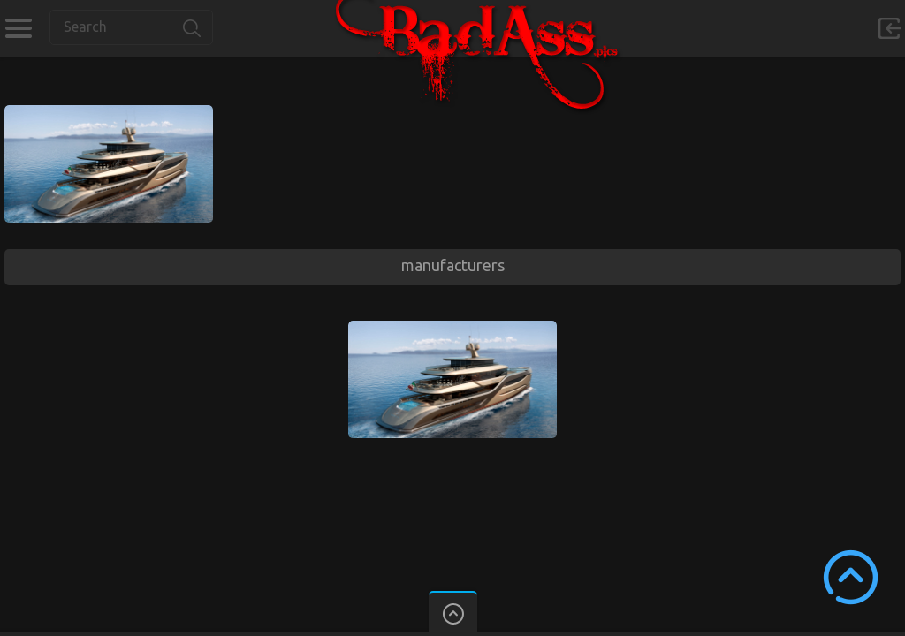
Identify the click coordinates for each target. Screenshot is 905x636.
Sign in (889, 28)
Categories (18, 28)
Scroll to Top (850, 577)
